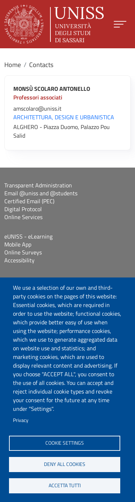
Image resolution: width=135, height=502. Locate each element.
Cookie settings (64, 443)
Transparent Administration (38, 185)
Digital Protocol (23, 209)
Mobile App (17, 244)
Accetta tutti (65, 485)
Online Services (23, 217)
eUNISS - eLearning (28, 236)
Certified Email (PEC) (29, 201)
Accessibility (19, 260)
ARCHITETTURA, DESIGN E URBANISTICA (63, 117)
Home (12, 65)
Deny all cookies (64, 464)
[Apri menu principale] (120, 24)
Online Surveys (23, 252)
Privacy (20, 420)
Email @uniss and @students (40, 193)
